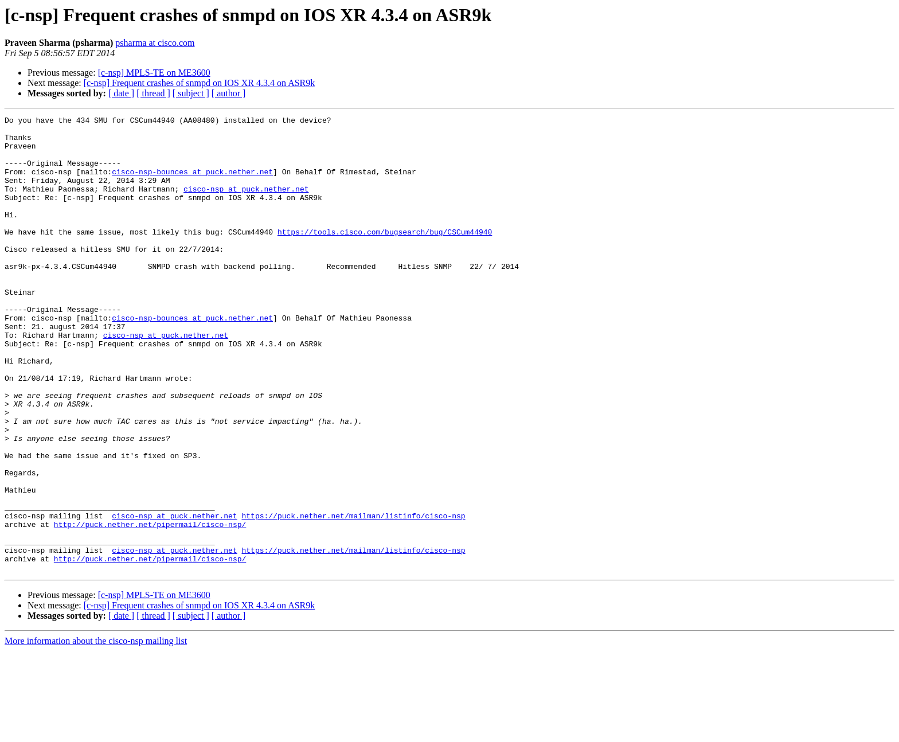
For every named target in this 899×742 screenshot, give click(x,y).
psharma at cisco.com (154, 43)
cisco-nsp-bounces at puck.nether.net (192, 183)
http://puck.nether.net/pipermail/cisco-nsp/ (150, 607)
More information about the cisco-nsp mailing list (96, 732)
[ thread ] (153, 93)
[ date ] (121, 93)
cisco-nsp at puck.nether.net (245, 204)
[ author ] (229, 93)
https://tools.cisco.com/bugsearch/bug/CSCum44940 (384, 256)
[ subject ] (191, 93)
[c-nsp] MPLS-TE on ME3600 (154, 72)
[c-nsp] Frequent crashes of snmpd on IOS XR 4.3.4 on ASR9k (199, 83)
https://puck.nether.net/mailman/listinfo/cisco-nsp (353, 596)
